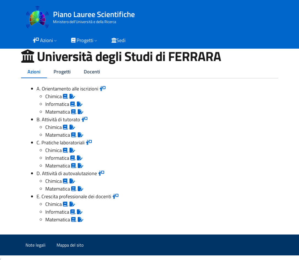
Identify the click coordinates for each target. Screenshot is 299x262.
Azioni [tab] (33, 71)
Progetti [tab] (62, 71)
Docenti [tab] (92, 71)
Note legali (36, 245)
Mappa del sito (70, 245)
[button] (45, 41)
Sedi (118, 40)
